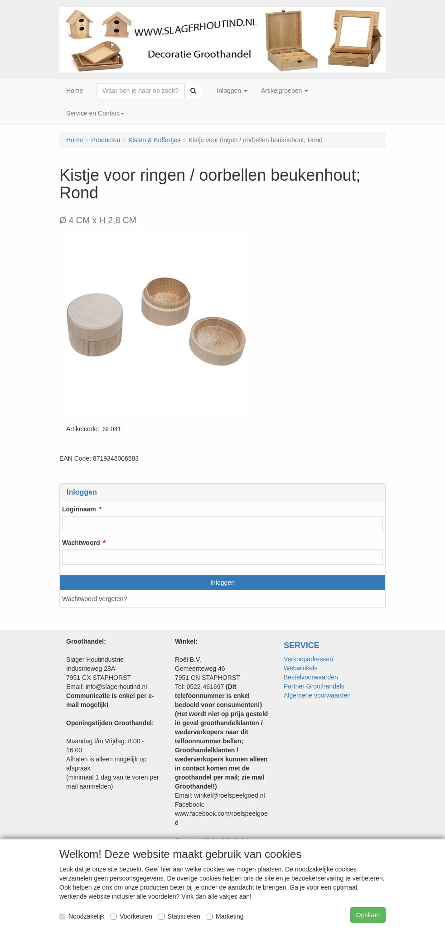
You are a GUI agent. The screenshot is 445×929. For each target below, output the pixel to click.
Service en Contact (95, 113)
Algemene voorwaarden (317, 695)
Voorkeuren (131, 916)
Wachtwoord (81, 542)
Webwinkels (300, 668)
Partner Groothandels (314, 686)
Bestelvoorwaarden (311, 677)
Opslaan (368, 915)
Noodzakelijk (81, 916)
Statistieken (179, 916)
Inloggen (222, 582)
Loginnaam (79, 509)
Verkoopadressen (308, 659)
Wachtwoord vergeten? (94, 598)
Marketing (225, 916)
